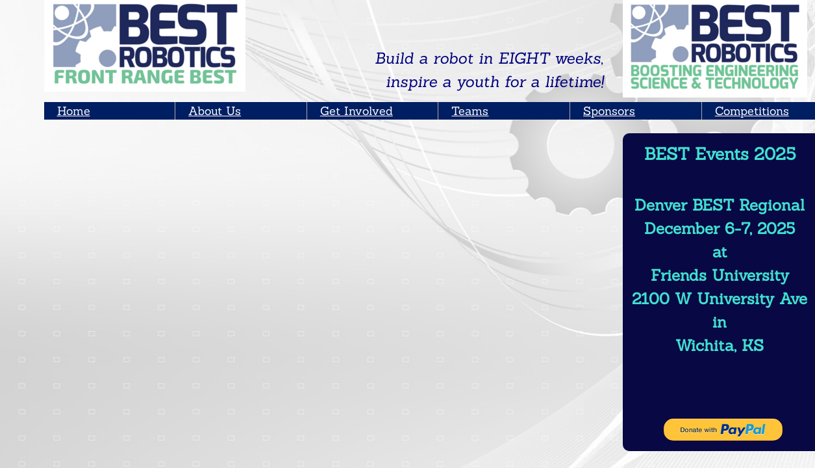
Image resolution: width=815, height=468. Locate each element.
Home (73, 110)
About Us (214, 110)
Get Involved (356, 110)
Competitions (752, 110)
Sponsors (609, 110)
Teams (469, 110)
